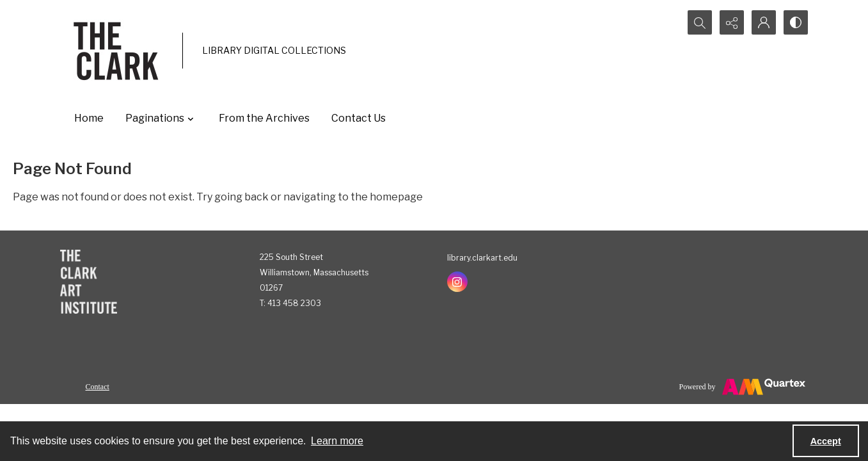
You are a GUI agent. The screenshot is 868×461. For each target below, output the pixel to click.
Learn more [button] (337, 440)
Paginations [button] (161, 118)
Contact (97, 386)
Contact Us (358, 118)
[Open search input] (700, 22)
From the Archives (264, 118)
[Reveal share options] (732, 22)
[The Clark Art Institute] (88, 282)
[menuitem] (97, 386)
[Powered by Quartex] (742, 386)
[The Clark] (118, 50)
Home (89, 118)
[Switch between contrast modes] (796, 22)
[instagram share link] (457, 281)
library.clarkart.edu (482, 258)
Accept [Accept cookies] (825, 441)
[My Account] (764, 22)
